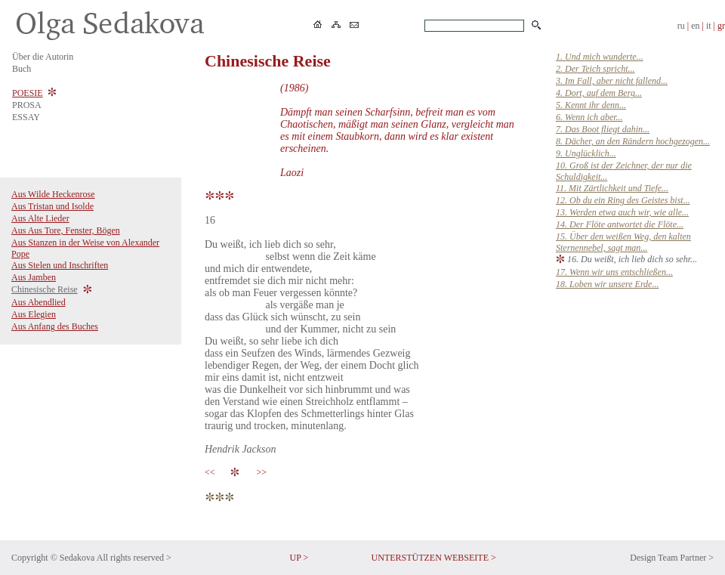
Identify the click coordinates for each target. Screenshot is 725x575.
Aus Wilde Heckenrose (53, 194)
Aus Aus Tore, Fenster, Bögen (65, 230)
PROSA (27, 105)
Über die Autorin (42, 56)
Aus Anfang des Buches (54, 326)
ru (681, 25)
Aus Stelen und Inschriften (59, 265)
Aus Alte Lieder (40, 218)
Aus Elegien (33, 314)
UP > (299, 557)
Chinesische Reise (44, 289)
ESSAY (26, 117)
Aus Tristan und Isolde (52, 206)
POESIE (27, 93)
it (708, 25)
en (695, 25)
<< (212, 472)
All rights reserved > (134, 557)
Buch (21, 68)
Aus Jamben (33, 277)
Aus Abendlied (38, 302)
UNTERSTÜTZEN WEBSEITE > (434, 557)
